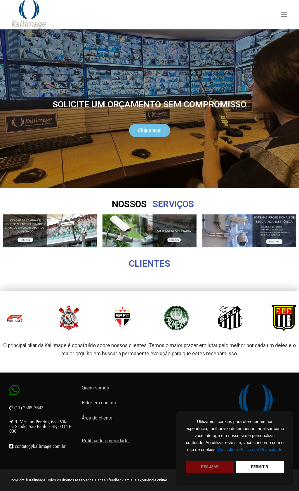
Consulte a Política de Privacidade (250, 449)
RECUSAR (210, 467)
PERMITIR (259, 467)
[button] (149, 130)
